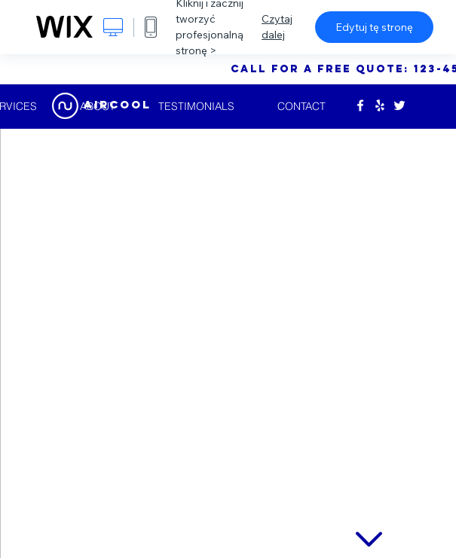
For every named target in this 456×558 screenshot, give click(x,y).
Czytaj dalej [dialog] (277, 26)
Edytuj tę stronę (374, 27)
